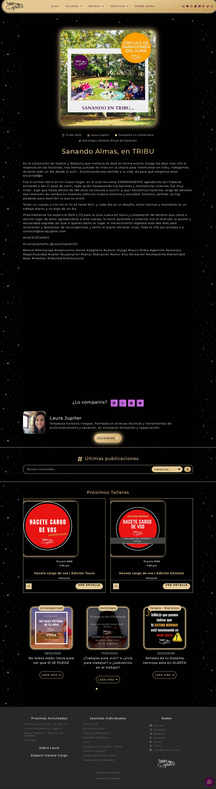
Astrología (89, 140)
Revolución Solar (94, 728)
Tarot (86, 742)
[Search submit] (187, 469)
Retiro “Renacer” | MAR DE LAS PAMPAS (44, 734)
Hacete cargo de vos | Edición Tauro (64, 573)
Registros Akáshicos (96, 737)
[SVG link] (15, 6)
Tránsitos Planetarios (96, 733)
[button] (114, 403)
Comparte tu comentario (136, 135)
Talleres (73, 6)
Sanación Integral (94, 751)
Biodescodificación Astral (99, 755)
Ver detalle (88, 585)
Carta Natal (90, 724)
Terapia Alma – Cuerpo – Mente (102, 746)
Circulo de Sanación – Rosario (43, 728)
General (103, 140)
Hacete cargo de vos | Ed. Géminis (46, 724)
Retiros (96, 6)
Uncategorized (51, 608)
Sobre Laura (144, 6)
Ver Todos (31, 740)
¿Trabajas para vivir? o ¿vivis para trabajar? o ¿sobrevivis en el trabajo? (108, 662)
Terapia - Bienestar (165, 608)
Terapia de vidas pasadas (98, 760)
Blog (55, 6)
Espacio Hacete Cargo (49, 755)
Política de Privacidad (108, 773)
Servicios (119, 6)
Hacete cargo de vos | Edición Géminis (151, 573)
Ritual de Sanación (123, 140)
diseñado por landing (108, 778)
